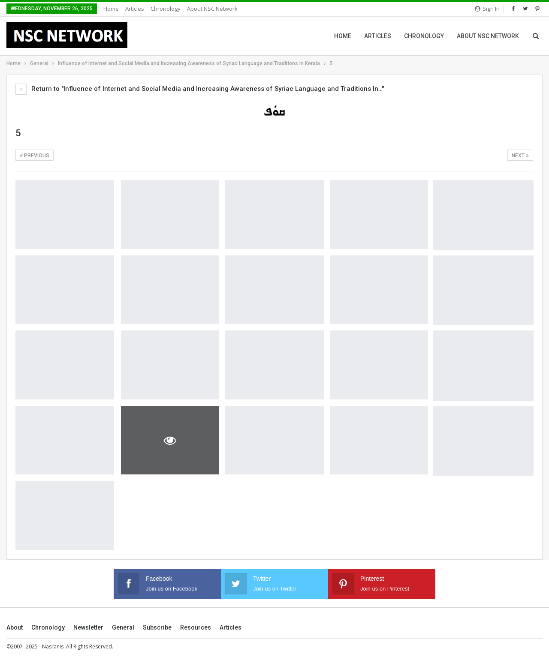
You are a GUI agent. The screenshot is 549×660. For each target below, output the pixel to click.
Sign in (487, 8)
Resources (195, 627)
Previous (34, 156)
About (14, 627)
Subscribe (157, 627)
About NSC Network (212, 8)
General (123, 627)
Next (520, 156)
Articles (134, 8)
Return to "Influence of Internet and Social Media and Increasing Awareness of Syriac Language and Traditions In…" (199, 89)
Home (111, 8)
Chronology (166, 8)
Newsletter (88, 627)
